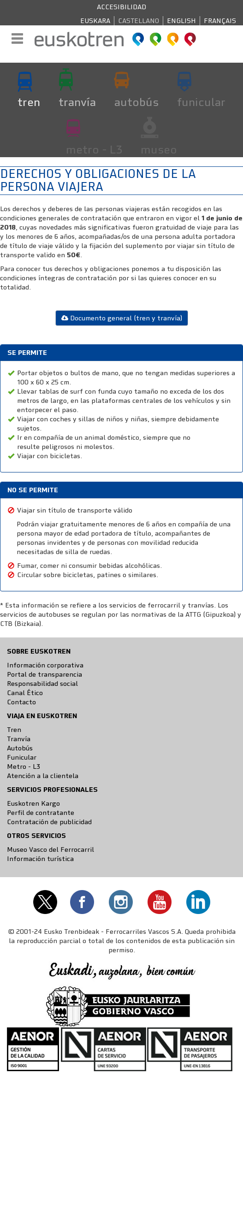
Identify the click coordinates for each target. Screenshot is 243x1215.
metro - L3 (94, 149)
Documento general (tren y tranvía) (121, 318)
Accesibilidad (121, 7)
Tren (14, 729)
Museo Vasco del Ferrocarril (50, 849)
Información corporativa (45, 665)
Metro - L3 (23, 766)
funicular (201, 101)
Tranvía (18, 739)
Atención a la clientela (42, 776)
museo (159, 149)
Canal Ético (25, 693)
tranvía (77, 101)
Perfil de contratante (40, 812)
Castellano (138, 21)
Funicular (21, 757)
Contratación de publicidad (49, 822)
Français (220, 21)
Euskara (95, 21)
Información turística (40, 859)
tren (29, 101)
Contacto (21, 702)
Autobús (20, 748)
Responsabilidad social (42, 683)
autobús (136, 101)
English (181, 21)
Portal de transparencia (44, 674)
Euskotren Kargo (33, 803)
